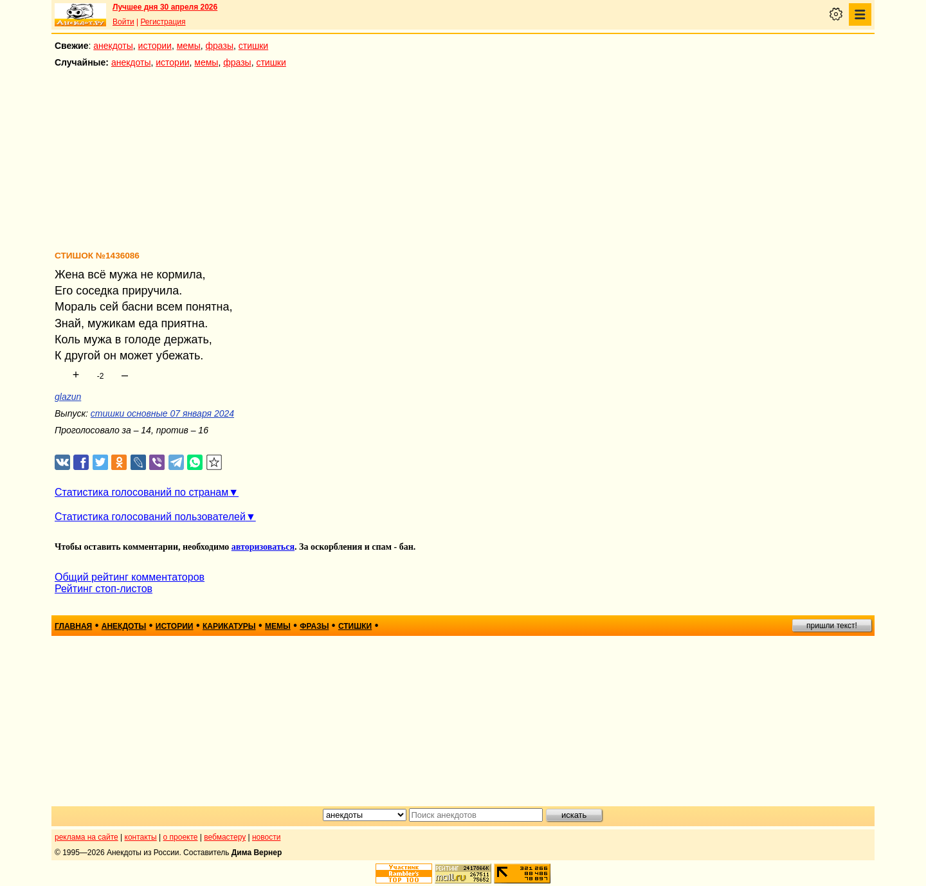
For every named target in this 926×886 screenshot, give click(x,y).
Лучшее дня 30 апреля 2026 (165, 7)
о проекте (180, 837)
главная (73, 626)
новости (266, 837)
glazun (68, 397)
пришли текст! (831, 625)
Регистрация (162, 21)
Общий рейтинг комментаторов (129, 577)
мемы (189, 46)
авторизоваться (263, 547)
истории (155, 46)
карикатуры (229, 626)
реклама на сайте (86, 837)
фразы (219, 46)
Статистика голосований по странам (141, 492)
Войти (123, 21)
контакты (141, 837)
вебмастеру (225, 837)
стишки (253, 46)
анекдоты (113, 46)
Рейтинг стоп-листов (103, 588)
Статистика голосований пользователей (150, 516)
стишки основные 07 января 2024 (162, 413)
